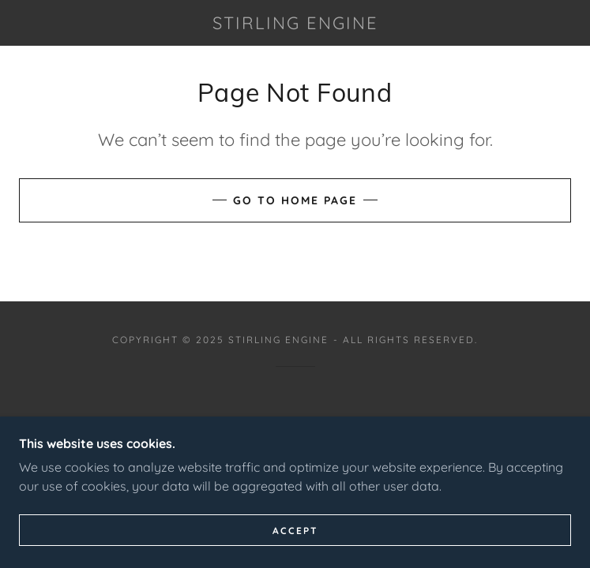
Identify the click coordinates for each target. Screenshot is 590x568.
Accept (295, 530)
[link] (295, 23)
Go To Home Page (295, 200)
